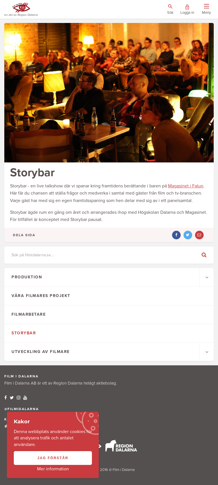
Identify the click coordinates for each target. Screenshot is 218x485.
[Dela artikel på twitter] (188, 235)
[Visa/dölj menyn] (206, 9)
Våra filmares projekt (40, 295)
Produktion (26, 277)
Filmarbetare (28, 314)
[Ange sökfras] (106, 255)
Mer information (53, 469)
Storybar (23, 333)
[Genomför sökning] (204, 255)
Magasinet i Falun (185, 186)
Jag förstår (52, 458)
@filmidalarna (21, 409)
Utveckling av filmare (40, 351)
